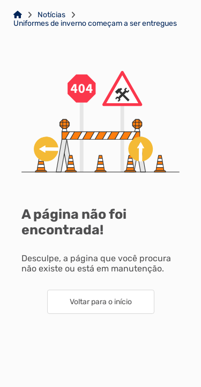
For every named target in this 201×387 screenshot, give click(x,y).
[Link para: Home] (17, 15)
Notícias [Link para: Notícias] (51, 15)
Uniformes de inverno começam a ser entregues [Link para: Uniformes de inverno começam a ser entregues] (95, 23)
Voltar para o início (101, 301)
